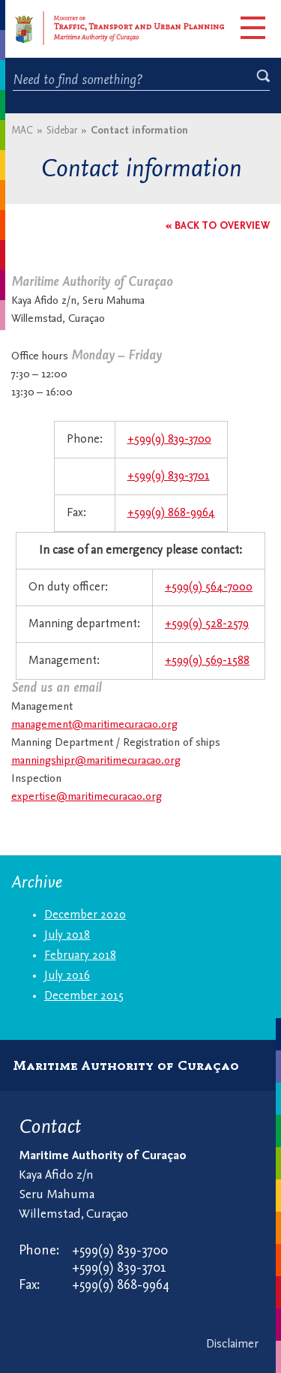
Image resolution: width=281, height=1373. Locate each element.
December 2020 (85, 915)
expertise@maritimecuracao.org (86, 797)
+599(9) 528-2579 (207, 624)
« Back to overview (218, 226)
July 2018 (67, 936)
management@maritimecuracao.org (94, 725)
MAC (22, 131)
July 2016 (67, 976)
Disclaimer (232, 1344)
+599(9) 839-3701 (168, 476)
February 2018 (80, 956)
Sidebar (61, 131)
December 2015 (84, 996)
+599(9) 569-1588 (207, 661)
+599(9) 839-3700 (169, 440)
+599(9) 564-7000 (209, 587)
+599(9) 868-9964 (171, 513)
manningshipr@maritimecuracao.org (96, 761)
